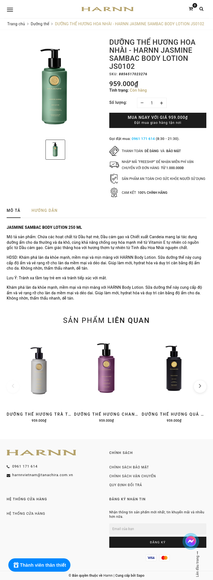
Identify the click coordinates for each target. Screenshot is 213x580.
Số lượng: (118, 102)
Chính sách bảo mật (129, 467)
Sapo (140, 576)
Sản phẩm (106, 320)
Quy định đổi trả (125, 485)
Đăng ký (158, 542)
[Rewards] (39, 565)
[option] (55, 86)
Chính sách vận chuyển (132, 476)
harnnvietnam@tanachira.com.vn (42, 475)
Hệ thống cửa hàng (26, 514)
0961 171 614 (143, 139)
